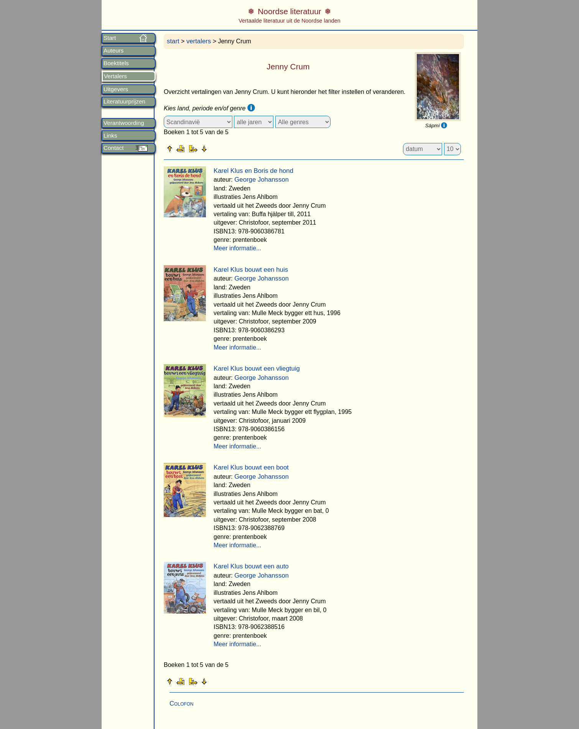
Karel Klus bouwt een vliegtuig (257, 368)
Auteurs (113, 51)
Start (110, 38)
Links (110, 136)
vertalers (198, 41)
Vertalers (115, 76)
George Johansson (261, 179)
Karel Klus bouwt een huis (251, 269)
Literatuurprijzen (124, 102)
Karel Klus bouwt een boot (251, 467)
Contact (113, 148)
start (173, 41)
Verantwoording (124, 123)
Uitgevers (116, 89)
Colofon (181, 703)
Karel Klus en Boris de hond (253, 170)
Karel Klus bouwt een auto (251, 566)
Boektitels (116, 63)
